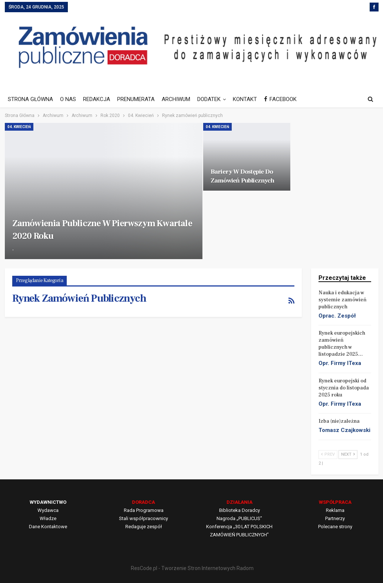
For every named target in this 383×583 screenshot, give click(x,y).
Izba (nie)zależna (339, 421)
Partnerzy (335, 518)
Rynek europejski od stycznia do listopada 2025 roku (343, 388)
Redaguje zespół (143, 526)
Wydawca (48, 510)
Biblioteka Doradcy (239, 510)
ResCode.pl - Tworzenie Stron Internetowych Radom (192, 568)
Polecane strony (335, 526)
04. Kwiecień (19, 127)
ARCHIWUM (176, 99)
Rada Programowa (144, 510)
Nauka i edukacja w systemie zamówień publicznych (342, 299)
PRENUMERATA (136, 99)
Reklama (335, 510)
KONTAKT (245, 99)
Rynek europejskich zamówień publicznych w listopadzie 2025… (341, 344)
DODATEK (209, 99)
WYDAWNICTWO (48, 502)
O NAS (68, 99)
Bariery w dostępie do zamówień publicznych (242, 176)
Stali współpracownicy (143, 518)
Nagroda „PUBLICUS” (239, 518)
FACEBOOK (280, 99)
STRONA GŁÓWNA (30, 99)
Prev (328, 454)
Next (348, 454)
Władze (48, 518)
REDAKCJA (96, 99)
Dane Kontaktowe (48, 526)
